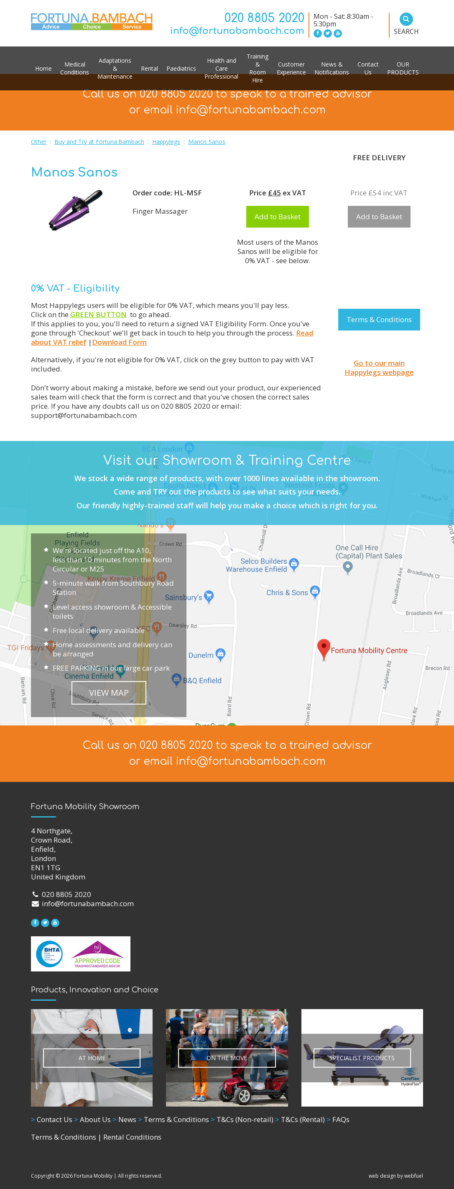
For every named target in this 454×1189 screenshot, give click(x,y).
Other (38, 142)
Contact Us (368, 68)
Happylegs (166, 142)
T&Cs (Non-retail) (242, 1119)
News (124, 1119)
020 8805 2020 (264, 18)
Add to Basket (278, 216)
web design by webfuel (396, 1175)
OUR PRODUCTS (403, 68)
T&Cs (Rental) (300, 1119)
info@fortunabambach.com (237, 31)
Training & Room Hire (257, 68)
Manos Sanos (206, 142)
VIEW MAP (109, 692)
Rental (149, 68)
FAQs (337, 1119)
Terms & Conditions (379, 319)
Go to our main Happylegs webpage (379, 367)
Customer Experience (291, 68)
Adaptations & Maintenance (115, 68)
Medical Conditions (74, 68)
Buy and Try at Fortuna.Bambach (99, 142)
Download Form (119, 342)
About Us (92, 1119)
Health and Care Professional (221, 68)
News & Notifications (331, 68)
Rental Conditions (132, 1137)
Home (43, 68)
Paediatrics (181, 68)
